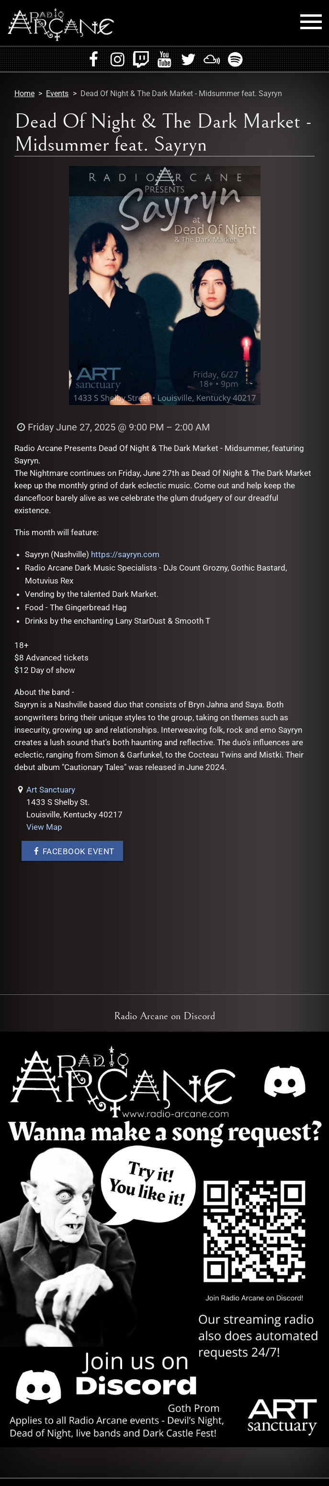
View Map (44, 827)
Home (24, 93)
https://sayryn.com (125, 554)
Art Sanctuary (50, 789)
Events (57, 93)
